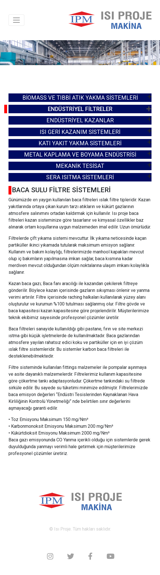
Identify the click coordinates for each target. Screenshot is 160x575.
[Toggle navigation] (16, 20)
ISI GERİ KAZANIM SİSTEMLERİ (80, 132)
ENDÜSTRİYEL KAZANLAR (80, 120)
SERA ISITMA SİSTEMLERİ (80, 177)
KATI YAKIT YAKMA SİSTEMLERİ (80, 143)
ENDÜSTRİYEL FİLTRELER (80, 109)
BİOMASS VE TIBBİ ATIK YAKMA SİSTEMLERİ (80, 97)
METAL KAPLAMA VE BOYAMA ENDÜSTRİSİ (80, 154)
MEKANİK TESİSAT (80, 166)
